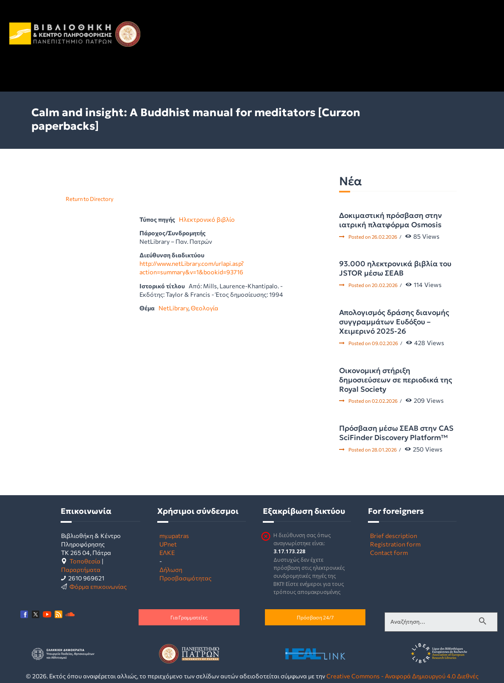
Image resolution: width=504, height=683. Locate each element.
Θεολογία (204, 308)
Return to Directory (90, 198)
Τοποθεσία (85, 561)
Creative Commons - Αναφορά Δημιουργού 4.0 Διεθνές (402, 676)
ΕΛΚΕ (167, 552)
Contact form (389, 552)
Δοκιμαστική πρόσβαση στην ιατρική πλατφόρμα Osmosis (390, 220)
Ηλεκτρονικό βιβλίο (207, 219)
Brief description (393, 535)
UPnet (168, 544)
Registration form (395, 544)
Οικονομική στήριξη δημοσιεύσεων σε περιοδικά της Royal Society (395, 380)
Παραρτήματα (80, 569)
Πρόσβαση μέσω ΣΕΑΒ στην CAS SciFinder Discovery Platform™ (396, 433)
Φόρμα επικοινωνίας (98, 586)
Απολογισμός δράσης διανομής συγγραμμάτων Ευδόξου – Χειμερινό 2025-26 (394, 322)
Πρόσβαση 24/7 (315, 617)
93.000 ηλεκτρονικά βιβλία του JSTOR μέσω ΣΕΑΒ (395, 268)
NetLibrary (173, 308)
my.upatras (174, 535)
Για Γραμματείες (189, 617)
